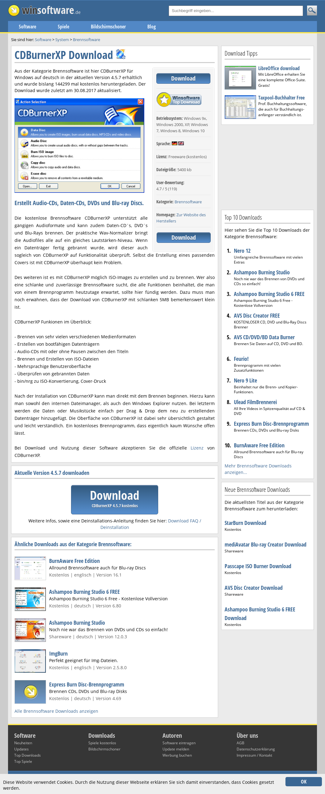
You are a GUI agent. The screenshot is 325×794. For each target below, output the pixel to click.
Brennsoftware (188, 202)
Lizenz (197, 448)
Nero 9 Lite (245, 380)
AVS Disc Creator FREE (257, 315)
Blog (151, 26)
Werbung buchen (177, 755)
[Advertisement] (267, 166)
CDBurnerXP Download (64, 54)
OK (303, 781)
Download (183, 78)
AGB (240, 742)
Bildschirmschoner (108, 26)
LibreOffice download (279, 68)
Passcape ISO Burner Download (258, 566)
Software (27, 26)
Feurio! (241, 358)
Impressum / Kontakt (254, 755)
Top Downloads (27, 755)
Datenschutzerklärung (256, 749)
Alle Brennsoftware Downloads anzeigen (56, 711)
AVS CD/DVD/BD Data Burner (264, 337)
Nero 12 (242, 250)
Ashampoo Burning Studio (77, 622)
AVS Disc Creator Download (254, 587)
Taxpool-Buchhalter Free (281, 97)
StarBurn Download (245, 522)
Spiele (63, 26)
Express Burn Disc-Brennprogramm (86, 684)
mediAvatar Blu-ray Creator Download (265, 544)
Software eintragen (179, 742)
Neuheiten (23, 742)
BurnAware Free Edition (74, 560)
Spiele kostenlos (102, 742)
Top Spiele (23, 761)
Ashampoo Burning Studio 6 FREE (84, 591)
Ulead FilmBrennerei (255, 402)
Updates (21, 749)
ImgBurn (58, 653)
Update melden (175, 749)
